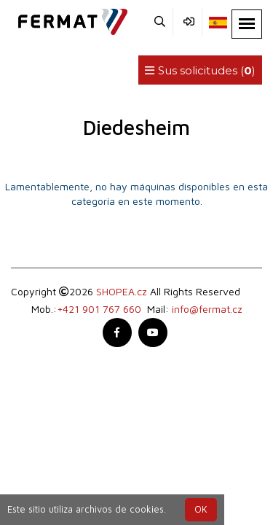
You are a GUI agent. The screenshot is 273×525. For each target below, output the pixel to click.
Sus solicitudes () (200, 70)
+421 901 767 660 (99, 309)
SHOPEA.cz (121, 291)
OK (200, 509)
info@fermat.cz (207, 309)
